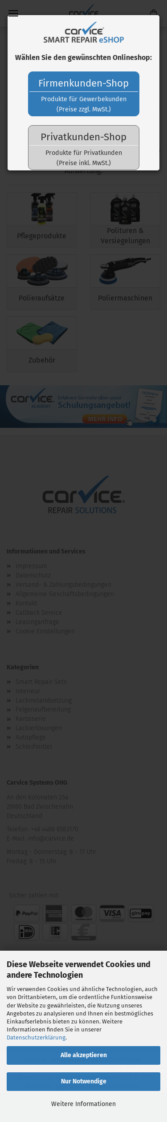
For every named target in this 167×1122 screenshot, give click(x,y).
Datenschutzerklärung (36, 1037)
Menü (13, 13)
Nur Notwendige (83, 1081)
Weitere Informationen (83, 1104)
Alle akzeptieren (84, 1055)
